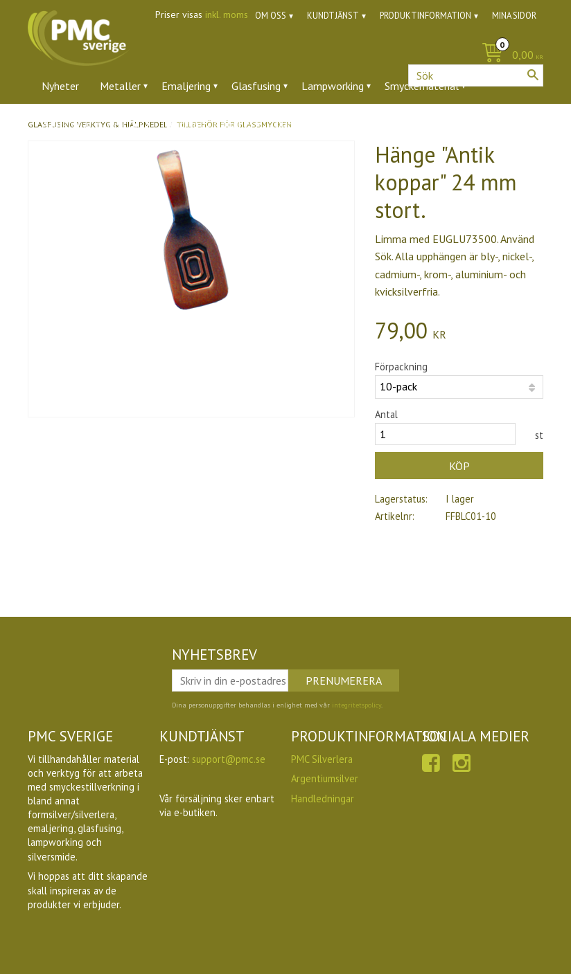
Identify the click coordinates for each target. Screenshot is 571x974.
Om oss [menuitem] (270, 15)
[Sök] (532, 74)
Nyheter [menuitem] (60, 86)
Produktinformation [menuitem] (425, 15)
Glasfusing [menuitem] (256, 86)
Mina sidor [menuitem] (514, 15)
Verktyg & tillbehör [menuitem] (209, 124)
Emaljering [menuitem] (186, 86)
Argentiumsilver (324, 778)
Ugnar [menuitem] (287, 124)
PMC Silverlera (322, 759)
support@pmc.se (228, 759)
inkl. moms (226, 14)
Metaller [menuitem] (120, 86)
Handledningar (322, 798)
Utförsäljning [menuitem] (353, 124)
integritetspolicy (356, 705)
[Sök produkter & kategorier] (475, 75)
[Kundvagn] (509, 56)
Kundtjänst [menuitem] (333, 15)
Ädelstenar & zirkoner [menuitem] (92, 124)
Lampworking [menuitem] (332, 86)
